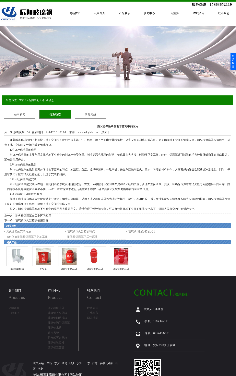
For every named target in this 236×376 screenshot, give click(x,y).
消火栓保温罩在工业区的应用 (33, 215)
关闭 (104, 132)
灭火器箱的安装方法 (18, 231)
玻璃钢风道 (17, 269)
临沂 (72, 363)
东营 (57, 363)
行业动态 (48, 100)
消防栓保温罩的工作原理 (82, 236)
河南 (110, 363)
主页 (22, 100)
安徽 (102, 363)
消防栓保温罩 (69, 269)
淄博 (64, 363)
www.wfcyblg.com (87, 132)
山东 (87, 363)
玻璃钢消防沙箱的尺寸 (142, 231)
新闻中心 (33, 100)
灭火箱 (43, 269)
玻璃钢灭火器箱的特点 (81, 231)
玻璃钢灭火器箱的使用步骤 (31, 220)
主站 (49, 363)
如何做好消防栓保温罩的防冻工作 (27, 236)
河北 (40, 368)
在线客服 (233, 61)
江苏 (95, 363)
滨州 (79, 363)
